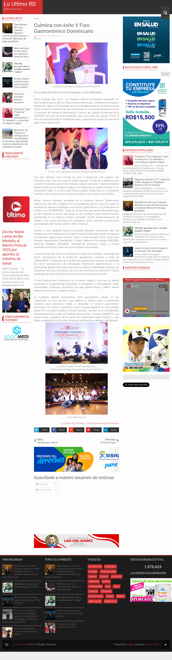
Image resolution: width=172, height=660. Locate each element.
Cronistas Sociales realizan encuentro (19, 98)
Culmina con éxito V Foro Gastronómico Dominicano (63, 28)
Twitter (109, 596)
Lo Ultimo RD (20, 4)
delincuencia (95, 601)
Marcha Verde (95, 596)
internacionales (108, 571)
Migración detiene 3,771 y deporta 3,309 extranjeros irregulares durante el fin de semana (152, 182)
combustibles (95, 586)
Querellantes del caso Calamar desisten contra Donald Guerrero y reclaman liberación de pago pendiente (151, 206)
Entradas (42, 484)
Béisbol (120, 596)
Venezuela (106, 591)
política (106, 581)
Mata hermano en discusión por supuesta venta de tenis (21, 52)
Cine (108, 586)
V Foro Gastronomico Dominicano (102, 423)
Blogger (130, 644)
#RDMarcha (110, 601)
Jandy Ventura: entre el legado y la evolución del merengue (151, 249)
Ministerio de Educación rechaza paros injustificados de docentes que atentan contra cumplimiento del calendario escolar (15, 138)
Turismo (104, 576)
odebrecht (94, 581)
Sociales (79, 423)
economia (116, 576)
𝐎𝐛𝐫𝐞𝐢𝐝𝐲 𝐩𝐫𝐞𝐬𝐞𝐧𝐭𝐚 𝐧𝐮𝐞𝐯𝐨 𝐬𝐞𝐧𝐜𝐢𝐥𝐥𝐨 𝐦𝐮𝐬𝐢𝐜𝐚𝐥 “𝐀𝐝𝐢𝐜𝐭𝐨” (151, 229)
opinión (92, 576)
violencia (93, 591)
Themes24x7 (152, 644)
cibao (116, 586)
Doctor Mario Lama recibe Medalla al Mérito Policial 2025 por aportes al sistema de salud (14, 247)
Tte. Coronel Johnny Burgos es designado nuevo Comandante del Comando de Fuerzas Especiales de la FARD (20, 616)
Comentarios (44, 490)
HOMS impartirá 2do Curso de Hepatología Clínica (25, 631)
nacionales (110, 566)
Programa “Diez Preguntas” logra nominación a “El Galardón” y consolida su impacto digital (151, 159)
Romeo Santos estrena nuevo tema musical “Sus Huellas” (21, 83)
